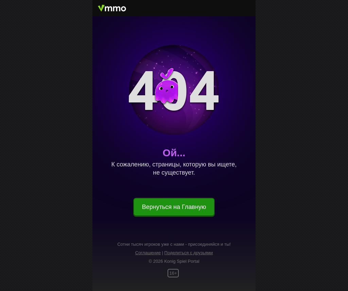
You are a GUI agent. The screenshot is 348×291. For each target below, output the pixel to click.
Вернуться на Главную (174, 207)
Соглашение (148, 252)
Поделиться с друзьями (188, 252)
